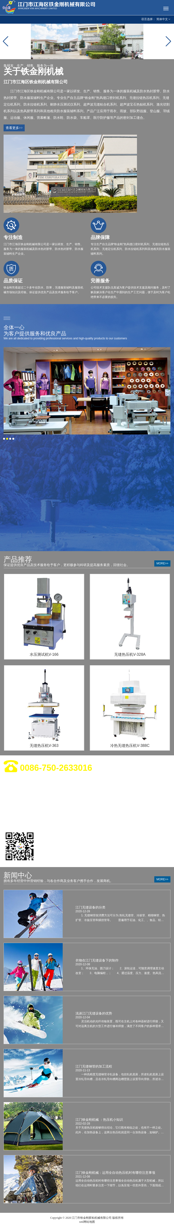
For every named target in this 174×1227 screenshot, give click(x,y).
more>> (162, 563)
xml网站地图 (87, 1221)
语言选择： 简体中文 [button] (155, 19)
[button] (83, 55)
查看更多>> (14, 128)
